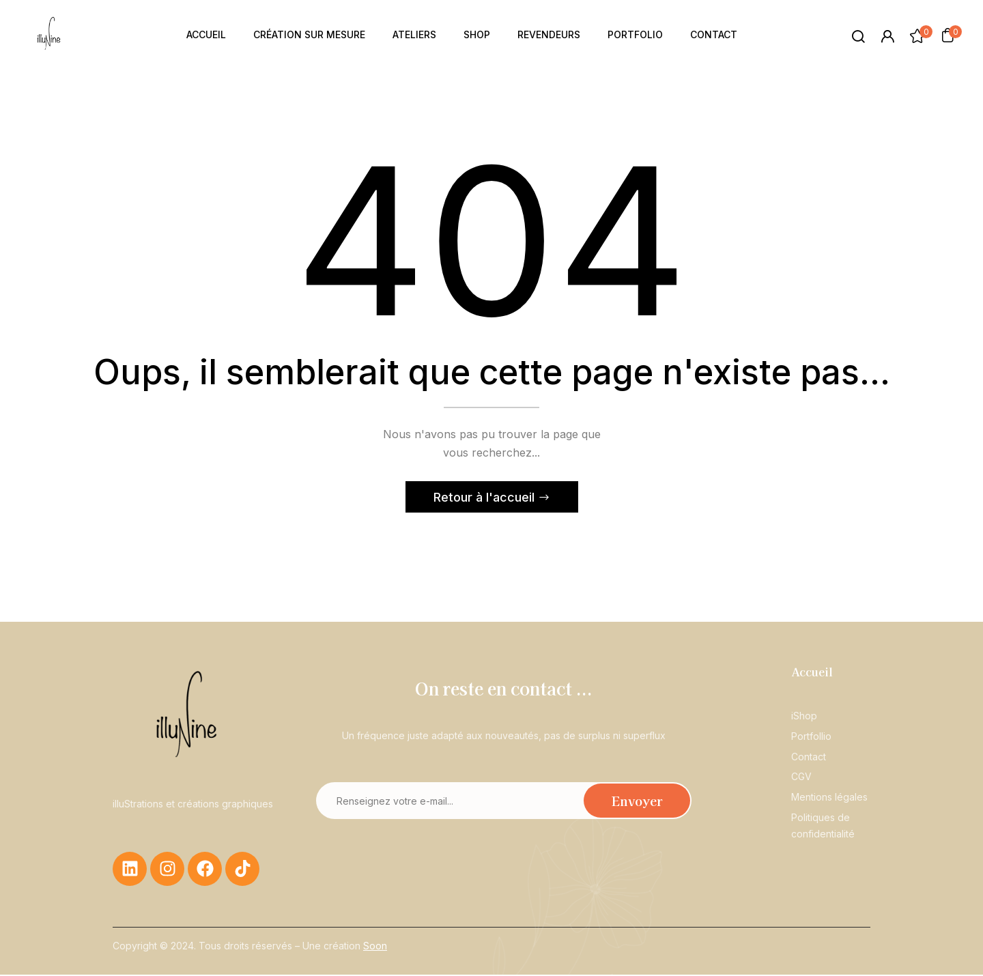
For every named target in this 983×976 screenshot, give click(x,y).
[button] (947, 35)
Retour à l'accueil (485, 498)
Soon (375, 947)
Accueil (812, 673)
